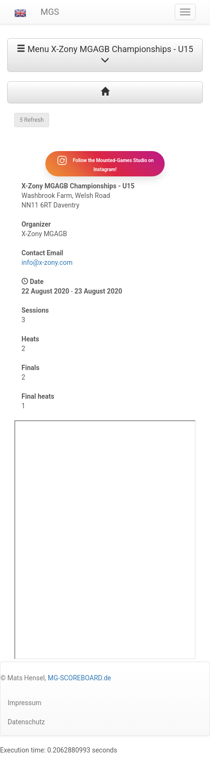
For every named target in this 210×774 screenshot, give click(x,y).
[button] (20, 12)
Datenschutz (26, 722)
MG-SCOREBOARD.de (79, 678)
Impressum (24, 703)
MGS (50, 12)
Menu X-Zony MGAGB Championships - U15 (105, 54)
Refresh (32, 120)
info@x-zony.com (47, 262)
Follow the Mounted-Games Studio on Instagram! (105, 163)
